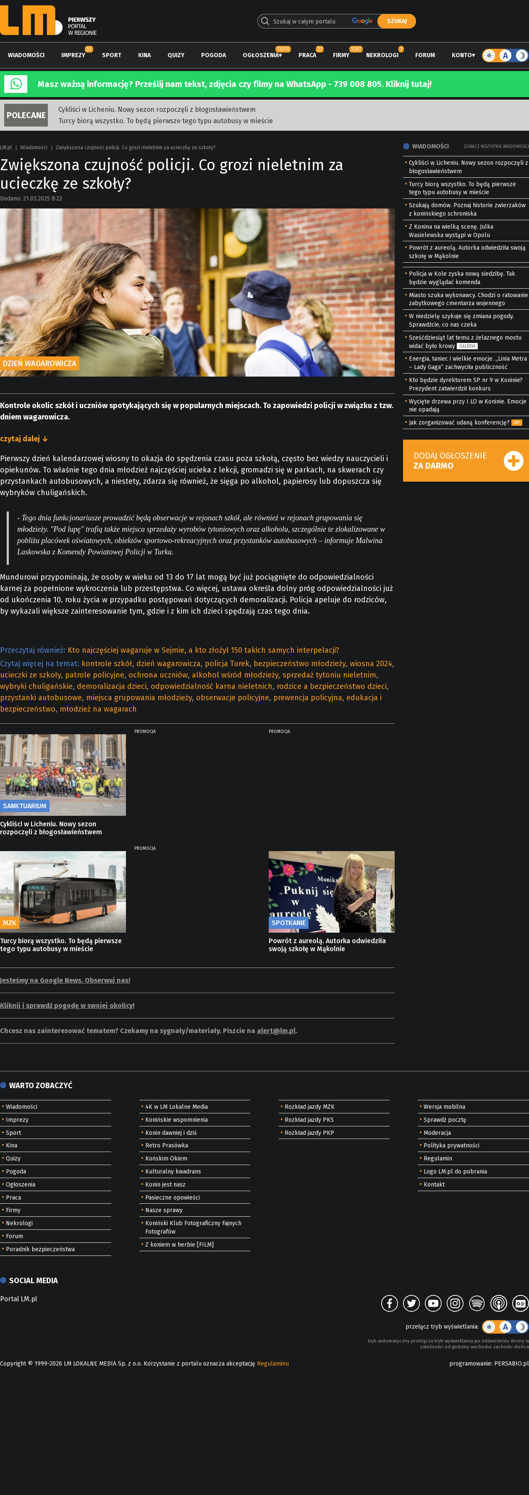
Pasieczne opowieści (172, 1197)
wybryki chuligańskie (36, 686)
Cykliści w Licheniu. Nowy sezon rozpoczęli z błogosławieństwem (157, 109)
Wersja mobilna (444, 1106)
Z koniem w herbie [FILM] (179, 1244)
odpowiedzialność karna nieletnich (211, 686)
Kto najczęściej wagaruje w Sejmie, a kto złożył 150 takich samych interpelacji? (203, 650)
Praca (307, 55)
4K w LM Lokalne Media (176, 1106)
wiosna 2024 (371, 663)
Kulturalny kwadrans (173, 1171)
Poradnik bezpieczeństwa (40, 1249)
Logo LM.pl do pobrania (455, 1171)
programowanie (470, 1363)
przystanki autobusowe (41, 697)
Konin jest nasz (165, 1184)
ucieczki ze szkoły (30, 675)
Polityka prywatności (451, 1145)
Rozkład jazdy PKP (309, 1132)
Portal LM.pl (18, 1299)
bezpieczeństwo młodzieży (300, 663)
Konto (462, 55)
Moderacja (437, 1132)
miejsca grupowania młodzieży (139, 697)
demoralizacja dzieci (112, 686)
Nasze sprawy (164, 1210)
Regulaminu (273, 1363)
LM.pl (6, 147)
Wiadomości (26, 55)
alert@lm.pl (276, 1031)
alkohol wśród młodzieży (235, 675)
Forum (425, 55)
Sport (111, 55)
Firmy (341, 55)
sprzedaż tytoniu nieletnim (329, 675)
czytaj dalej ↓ (24, 438)
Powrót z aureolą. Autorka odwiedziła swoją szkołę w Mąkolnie (327, 945)
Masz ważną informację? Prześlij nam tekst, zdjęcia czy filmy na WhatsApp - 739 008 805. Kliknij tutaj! (235, 84)
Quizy (176, 55)
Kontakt (434, 1184)
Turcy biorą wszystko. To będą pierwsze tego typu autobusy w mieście (165, 121)
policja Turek (227, 663)
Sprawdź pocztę (445, 1119)
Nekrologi (382, 55)
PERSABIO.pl (511, 1363)
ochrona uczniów (158, 675)
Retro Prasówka (166, 1145)
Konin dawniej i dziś (171, 1132)
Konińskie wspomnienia (176, 1119)
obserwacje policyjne (232, 697)
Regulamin (438, 1158)
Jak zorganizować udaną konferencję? (459, 422)
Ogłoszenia (261, 55)
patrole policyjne (94, 675)
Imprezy (73, 55)
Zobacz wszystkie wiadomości (496, 146)
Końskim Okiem (166, 1158)
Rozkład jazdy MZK (310, 1106)
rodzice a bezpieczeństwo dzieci (332, 686)
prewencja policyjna (307, 697)
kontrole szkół (106, 663)
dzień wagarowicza (168, 663)
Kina (144, 55)
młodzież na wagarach (98, 709)
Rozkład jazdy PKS (309, 1119)
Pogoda (213, 55)
